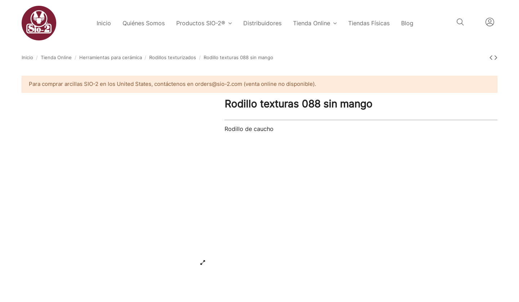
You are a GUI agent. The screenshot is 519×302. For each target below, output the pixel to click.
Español (474, 22)
